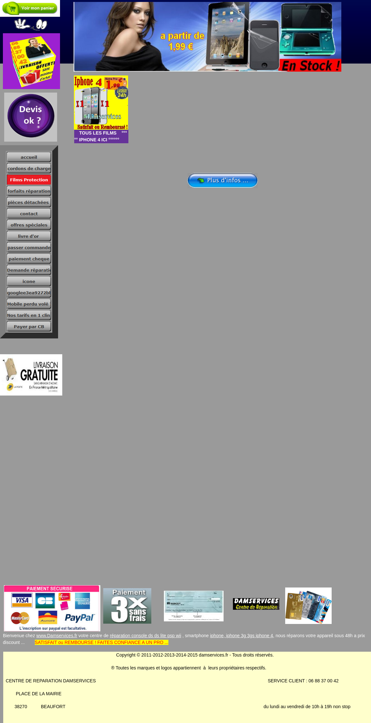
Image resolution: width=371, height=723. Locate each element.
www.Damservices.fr (56, 635)
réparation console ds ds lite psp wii (145, 635)
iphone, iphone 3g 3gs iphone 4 (241, 635)
